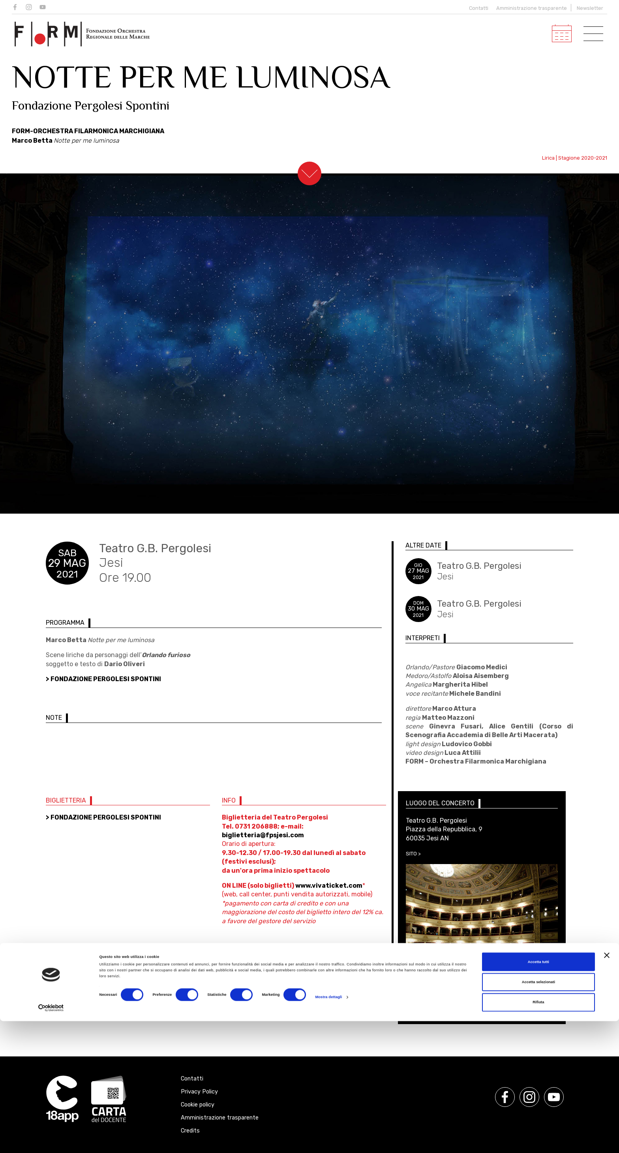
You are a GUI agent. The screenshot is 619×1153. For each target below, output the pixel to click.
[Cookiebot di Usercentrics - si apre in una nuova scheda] (51, 1140)
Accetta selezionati (538, 1114)
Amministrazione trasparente (531, 8)
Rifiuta (538, 1134)
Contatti (476, 8)
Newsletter (590, 8)
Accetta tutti (538, 1094)
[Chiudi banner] (607, 1087)
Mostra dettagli (328, 1129)
